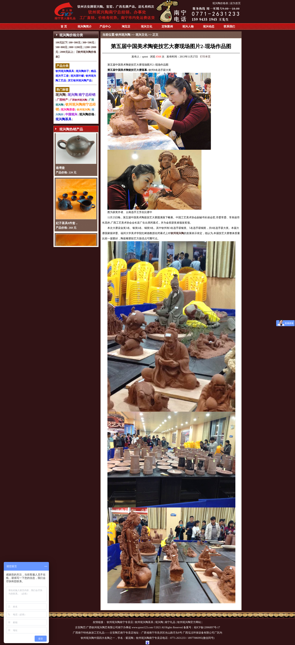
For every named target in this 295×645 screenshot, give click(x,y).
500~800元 (61, 47)
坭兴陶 (61, 95)
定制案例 (167, 26)
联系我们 (229, 26)
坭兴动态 (208, 26)
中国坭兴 (71, 114)
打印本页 (205, 56)
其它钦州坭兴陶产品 (80, 80)
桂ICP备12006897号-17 (207, 627)
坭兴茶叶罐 (77, 75)
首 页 (64, 26)
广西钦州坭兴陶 (78, 99)
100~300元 (74, 42)
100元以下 (61, 42)
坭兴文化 (146, 26)
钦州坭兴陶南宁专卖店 (120, 622)
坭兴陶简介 (85, 26)
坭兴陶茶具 (63, 119)
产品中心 (105, 26)
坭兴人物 (188, 26)
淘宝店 (126, 26)
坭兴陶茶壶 (68, 109)
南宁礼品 (170, 622)
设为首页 (235, 3)
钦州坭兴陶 (83, 109)
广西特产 (62, 99)
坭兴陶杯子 (82, 71)
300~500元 (88, 42)
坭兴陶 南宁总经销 (82, 95)
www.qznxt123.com (142, 627)
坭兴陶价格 (86, 114)
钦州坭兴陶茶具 (65, 71)
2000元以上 (66, 52)
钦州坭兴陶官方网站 (189, 622)
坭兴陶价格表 (220, 3)
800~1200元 (75, 47)
